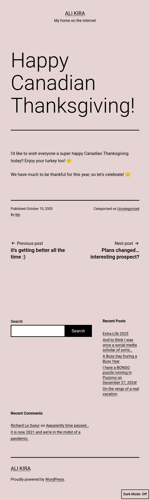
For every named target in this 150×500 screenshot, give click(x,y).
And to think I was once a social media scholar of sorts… (120, 345)
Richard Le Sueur (25, 425)
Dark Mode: (135, 494)
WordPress (54, 479)
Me (17, 215)
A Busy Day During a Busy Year (120, 358)
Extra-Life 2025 (115, 333)
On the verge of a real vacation (121, 391)
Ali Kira (75, 13)
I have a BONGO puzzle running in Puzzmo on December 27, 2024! (120, 375)
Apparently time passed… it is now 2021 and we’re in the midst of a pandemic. (50, 432)
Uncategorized (128, 209)
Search (17, 321)
